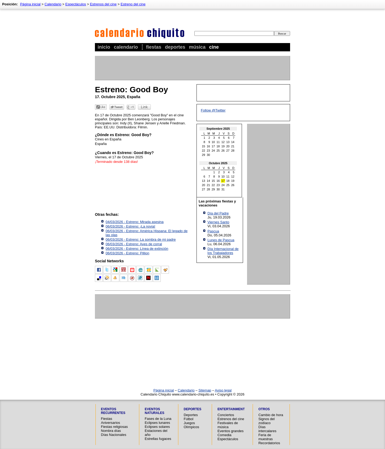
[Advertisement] (192, 68)
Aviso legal (223, 390)
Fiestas (153, 47)
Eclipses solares (157, 427)
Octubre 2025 (218, 163)
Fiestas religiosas (114, 427)
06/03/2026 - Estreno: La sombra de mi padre (141, 239)
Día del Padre (218, 213)
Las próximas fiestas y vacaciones (217, 203)
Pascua (213, 231)
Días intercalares (267, 429)
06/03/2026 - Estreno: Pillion (127, 253)
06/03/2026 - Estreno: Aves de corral (134, 244)
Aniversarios (110, 423)
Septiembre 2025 (218, 128)
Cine (214, 47)
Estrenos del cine (103, 4)
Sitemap (204, 390)
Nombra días (111, 431)
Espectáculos (75, 4)
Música (197, 47)
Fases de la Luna (158, 419)
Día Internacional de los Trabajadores (222, 251)
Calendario (126, 47)
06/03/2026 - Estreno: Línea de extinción (137, 249)
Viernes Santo (218, 222)
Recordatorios (269, 443)
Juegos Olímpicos (191, 425)
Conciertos (225, 415)
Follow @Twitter (213, 110)
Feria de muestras (265, 437)
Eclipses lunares (157, 423)
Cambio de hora (270, 415)
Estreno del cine (133, 4)
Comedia (224, 435)
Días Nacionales (113, 435)
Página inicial (30, 4)
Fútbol (188, 419)
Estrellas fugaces (158, 439)
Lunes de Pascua (220, 240)
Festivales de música (227, 425)
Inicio (104, 47)
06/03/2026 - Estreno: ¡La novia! (130, 226)
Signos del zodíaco (266, 421)
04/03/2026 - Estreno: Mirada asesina (135, 222)
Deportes (175, 47)
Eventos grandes (230, 431)
